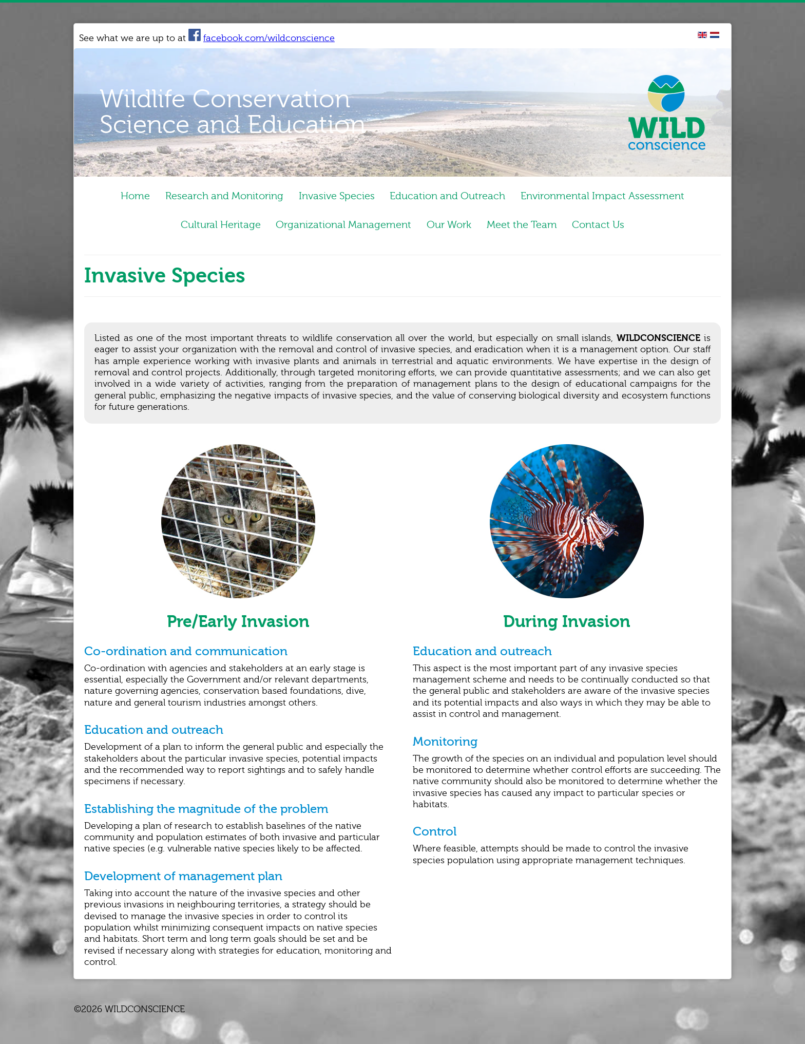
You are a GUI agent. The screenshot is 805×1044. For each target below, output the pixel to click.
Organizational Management (333, 228)
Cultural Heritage (200, 228)
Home (114, 197)
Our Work (449, 228)
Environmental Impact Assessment (623, 197)
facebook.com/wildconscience (261, 38)
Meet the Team (532, 228)
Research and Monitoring (214, 197)
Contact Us (619, 228)
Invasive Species (337, 197)
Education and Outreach (458, 197)
